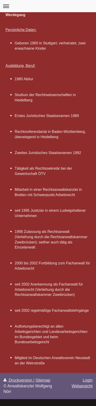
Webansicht (82, 386)
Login (88, 380)
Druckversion (18, 380)
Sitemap (43, 380)
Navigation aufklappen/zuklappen (48, 6)
